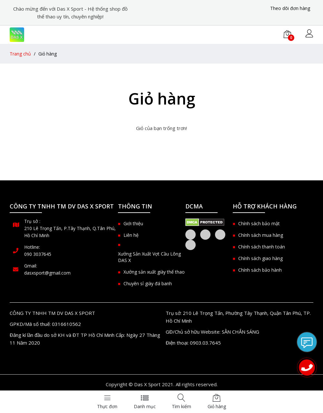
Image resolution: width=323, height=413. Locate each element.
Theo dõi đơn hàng (290, 8)
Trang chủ (20, 54)
